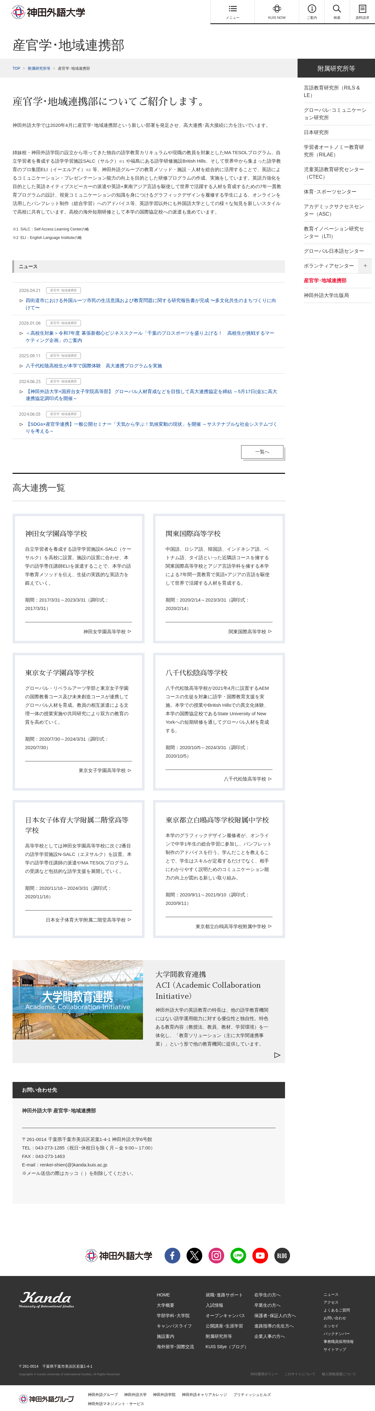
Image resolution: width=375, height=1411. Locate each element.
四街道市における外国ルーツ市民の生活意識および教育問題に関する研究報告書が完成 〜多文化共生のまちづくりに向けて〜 (151, 302)
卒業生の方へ (267, 1303)
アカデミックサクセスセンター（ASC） (334, 208)
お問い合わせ (335, 1316)
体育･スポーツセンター (330, 189)
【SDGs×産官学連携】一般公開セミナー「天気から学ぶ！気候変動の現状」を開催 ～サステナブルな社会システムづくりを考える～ (151, 425)
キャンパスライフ (174, 1324)
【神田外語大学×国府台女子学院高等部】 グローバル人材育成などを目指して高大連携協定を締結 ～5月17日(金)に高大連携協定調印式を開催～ (151, 393)
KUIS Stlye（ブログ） (227, 1344)
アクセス (331, 1300)
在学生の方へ (267, 1292)
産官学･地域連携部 (325, 278)
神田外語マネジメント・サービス (116, 1402)
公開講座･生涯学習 (224, 1324)
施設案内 (165, 1334)
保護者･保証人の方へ (275, 1313)
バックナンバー (337, 1332)
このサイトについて (299, 1372)
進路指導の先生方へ (274, 1324)
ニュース (331, 1292)
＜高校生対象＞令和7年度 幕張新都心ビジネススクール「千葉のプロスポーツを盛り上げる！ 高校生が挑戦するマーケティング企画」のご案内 (150, 334)
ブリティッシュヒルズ (252, 1393)
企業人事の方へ (269, 1334)
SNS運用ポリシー (264, 1372)
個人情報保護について (339, 1372)
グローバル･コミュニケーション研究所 (335, 111)
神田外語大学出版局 (326, 293)
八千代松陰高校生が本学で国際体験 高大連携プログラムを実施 (94, 363)
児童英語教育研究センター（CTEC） (334, 171)
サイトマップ (335, 1347)
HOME (163, 1292)
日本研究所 (316, 130)
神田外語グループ (103, 1393)
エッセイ (331, 1324)
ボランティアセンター (329, 264)
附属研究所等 (39, 66)
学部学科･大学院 (173, 1313)
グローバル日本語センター (334, 249)
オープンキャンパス (225, 1313)
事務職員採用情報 (339, 1340)
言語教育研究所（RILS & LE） (332, 89)
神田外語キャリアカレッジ (204, 1393)
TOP (16, 66)
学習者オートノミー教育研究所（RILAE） (334, 149)
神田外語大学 (135, 1393)
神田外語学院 (164, 1393)
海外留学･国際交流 (175, 1344)
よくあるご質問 (337, 1308)
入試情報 (214, 1303)
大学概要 (165, 1303)
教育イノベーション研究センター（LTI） (334, 230)
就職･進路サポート (224, 1292)
